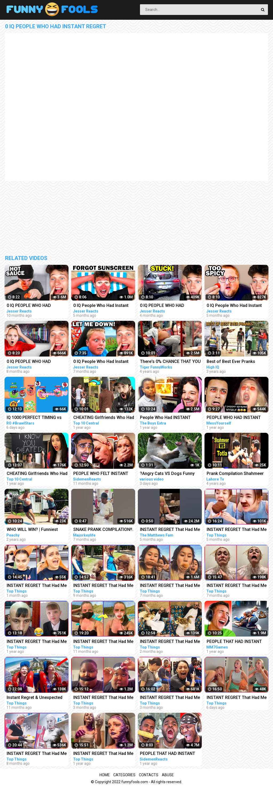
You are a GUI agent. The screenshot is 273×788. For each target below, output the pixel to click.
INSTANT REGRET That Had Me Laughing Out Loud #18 (103, 698)
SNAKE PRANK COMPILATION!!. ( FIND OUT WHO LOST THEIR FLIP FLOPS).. (103, 530)
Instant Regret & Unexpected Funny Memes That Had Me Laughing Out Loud (34, 698)
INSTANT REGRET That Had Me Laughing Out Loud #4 (103, 642)
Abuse (168, 775)
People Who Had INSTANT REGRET (165, 418)
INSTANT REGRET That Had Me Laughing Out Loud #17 (170, 698)
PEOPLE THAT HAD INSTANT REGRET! (167, 754)
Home (104, 775)
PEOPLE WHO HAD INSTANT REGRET (234, 418)
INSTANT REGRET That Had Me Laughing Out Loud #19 (170, 642)
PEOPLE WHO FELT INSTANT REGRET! (100, 474)
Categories (124, 775)
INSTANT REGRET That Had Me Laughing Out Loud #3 (103, 754)
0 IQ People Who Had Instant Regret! (101, 362)
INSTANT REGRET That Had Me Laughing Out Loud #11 (237, 586)
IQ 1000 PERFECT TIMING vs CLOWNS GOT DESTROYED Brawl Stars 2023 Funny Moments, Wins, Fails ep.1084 (36, 418)
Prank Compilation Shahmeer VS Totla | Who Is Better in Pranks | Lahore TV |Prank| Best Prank (237, 474)
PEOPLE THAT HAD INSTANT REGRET (234, 642)
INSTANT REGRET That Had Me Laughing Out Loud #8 (37, 754)
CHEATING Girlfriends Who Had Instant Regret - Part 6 (37, 474)
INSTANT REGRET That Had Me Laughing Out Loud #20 (37, 586)
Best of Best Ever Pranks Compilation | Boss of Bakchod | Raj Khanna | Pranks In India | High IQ (237, 362)
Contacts (148, 775)
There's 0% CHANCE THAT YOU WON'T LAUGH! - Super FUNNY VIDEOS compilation (170, 362)
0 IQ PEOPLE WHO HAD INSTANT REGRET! (29, 362)
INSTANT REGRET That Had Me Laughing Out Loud (170, 530)
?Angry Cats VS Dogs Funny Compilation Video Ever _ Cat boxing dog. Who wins (168, 474)
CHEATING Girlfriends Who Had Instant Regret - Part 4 (103, 418)
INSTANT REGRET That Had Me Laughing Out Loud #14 (237, 530)
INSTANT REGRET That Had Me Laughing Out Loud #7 (103, 586)
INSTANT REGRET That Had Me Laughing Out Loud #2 (37, 642)
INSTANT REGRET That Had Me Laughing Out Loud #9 (170, 586)
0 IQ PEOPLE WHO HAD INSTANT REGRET (29, 306)
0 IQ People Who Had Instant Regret (101, 306)
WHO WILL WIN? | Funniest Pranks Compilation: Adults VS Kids (36, 530)
